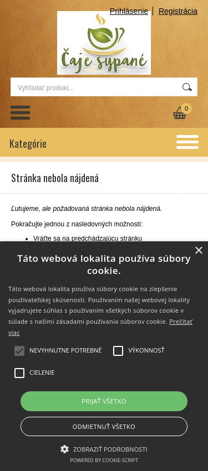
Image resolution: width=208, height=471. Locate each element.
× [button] (198, 251)
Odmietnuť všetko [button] (104, 426)
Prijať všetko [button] (104, 401)
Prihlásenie (129, 11)
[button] (104, 448)
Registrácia (178, 11)
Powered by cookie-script (104, 460)
